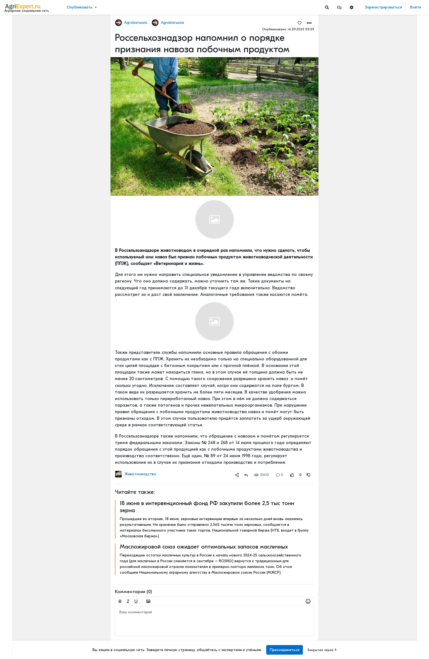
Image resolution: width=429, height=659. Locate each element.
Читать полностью (377, 52)
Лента (12, 23)
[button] (339, 7)
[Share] (237, 475)
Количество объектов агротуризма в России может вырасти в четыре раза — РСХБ (393, 58)
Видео (12, 40)
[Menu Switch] (35, 654)
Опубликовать (79, 7)
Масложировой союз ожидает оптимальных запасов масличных (204, 546)
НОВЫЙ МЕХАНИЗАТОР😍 (385, 115)
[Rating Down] (308, 475)
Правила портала (21, 625)
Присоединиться (284, 650)
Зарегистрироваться (383, 7)
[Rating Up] (292, 475)
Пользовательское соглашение (32, 619)
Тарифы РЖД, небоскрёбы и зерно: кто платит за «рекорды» (393, 151)
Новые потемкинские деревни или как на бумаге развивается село (393, 214)
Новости (14, 32)
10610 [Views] (261, 475)
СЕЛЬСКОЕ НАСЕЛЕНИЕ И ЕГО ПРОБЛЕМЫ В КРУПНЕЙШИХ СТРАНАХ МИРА (393, 397)
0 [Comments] (279, 475)
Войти (415, 7)
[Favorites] (299, 23)
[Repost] (246, 475)
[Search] (326, 7)
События (15, 48)
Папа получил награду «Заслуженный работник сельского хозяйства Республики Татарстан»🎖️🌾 (393, 567)
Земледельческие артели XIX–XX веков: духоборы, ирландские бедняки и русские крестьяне (393, 440)
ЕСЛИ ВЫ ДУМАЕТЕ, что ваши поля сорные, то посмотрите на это (393, 89)
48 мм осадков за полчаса (385, 177)
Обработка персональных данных (35, 614)
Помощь (13, 642)
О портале (16, 631)
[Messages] (339, 7)
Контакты (14, 636)
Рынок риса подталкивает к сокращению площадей (393, 263)
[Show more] (37, 125)
